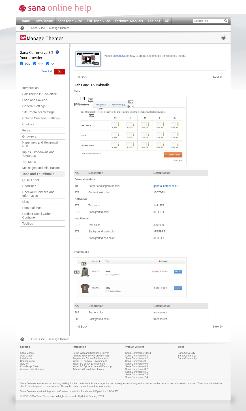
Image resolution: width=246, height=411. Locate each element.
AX (52, 63)
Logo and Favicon (34, 100)
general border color (166, 186)
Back (84, 77)
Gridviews (29, 136)
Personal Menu (32, 208)
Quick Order (30, 180)
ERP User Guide (98, 21)
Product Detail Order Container (36, 215)
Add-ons (154, 21)
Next (216, 77)
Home (25, 21)
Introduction (30, 88)
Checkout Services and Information (38, 193)
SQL (27, 63)
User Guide (38, 28)
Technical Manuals (129, 21)
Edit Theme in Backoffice (39, 94)
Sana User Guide (70, 21)
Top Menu (29, 162)
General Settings (34, 106)
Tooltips (27, 223)
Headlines (29, 186)
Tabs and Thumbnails (38, 174)
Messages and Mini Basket (41, 168)
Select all (46, 71)
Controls (28, 124)
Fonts (26, 130)
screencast (119, 55)
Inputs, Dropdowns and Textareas (38, 153)
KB (167, 21)
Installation (43, 21)
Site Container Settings (38, 112)
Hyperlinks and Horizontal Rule (40, 144)
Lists (25, 201)
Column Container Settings (41, 118)
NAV (40, 63)
